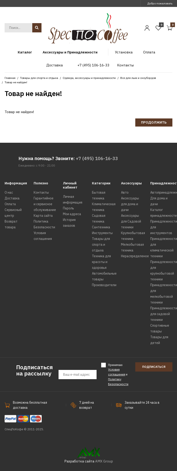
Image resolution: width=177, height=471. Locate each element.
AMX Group (104, 461)
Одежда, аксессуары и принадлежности (89, 78)
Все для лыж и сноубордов (138, 78)
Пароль (68, 208)
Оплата (10, 204)
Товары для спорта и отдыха (39, 78)
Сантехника (101, 227)
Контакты (41, 192)
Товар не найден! (16, 82)
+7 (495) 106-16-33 (97, 158)
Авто (125, 192)
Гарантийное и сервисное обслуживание (45, 204)
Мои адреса (72, 214)
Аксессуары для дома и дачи (130, 204)
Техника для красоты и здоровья (101, 262)
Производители (104, 285)
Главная (10, 78)
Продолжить (154, 122)
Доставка (12, 198)
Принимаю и (118, 374)
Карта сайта (43, 216)
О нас (9, 192)
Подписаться (153, 367)
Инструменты (102, 233)
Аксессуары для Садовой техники (131, 221)
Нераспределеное (135, 256)
